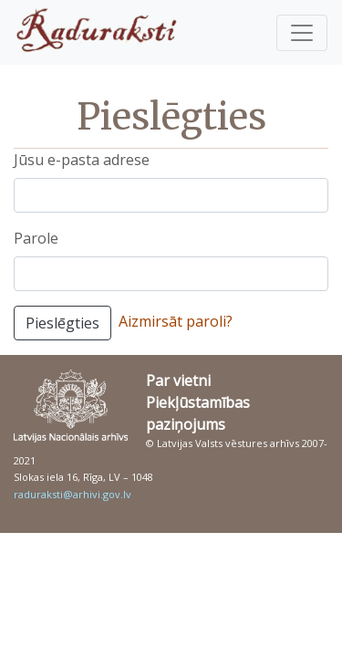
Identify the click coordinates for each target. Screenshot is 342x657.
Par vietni (178, 380)
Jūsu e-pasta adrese (82, 160)
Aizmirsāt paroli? (176, 321)
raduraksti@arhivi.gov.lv (72, 494)
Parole (36, 238)
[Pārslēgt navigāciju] (301, 33)
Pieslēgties (62, 323)
